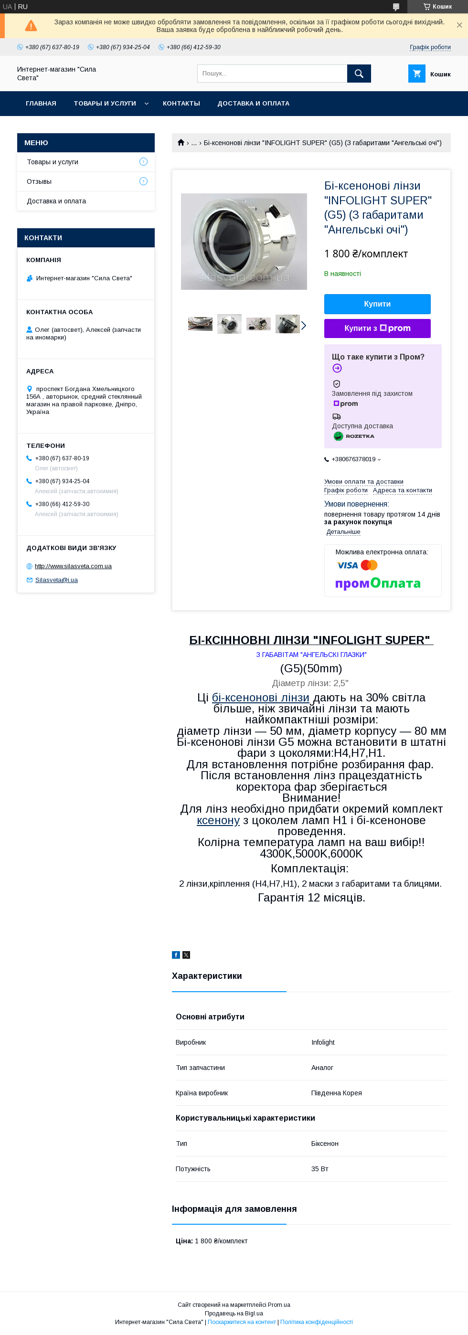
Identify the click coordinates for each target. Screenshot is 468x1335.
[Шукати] (359, 73)
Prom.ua (279, 1305)
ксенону (218, 820)
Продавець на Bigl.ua (234, 1313)
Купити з (377, 328)
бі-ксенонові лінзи (260, 697)
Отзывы (39, 181)
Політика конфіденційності (316, 1322)
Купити (377, 304)
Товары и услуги (105, 103)
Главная (41, 103)
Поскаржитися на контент (242, 1322)
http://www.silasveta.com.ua (73, 566)
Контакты (181, 103)
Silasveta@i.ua (56, 579)
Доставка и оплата (253, 103)
